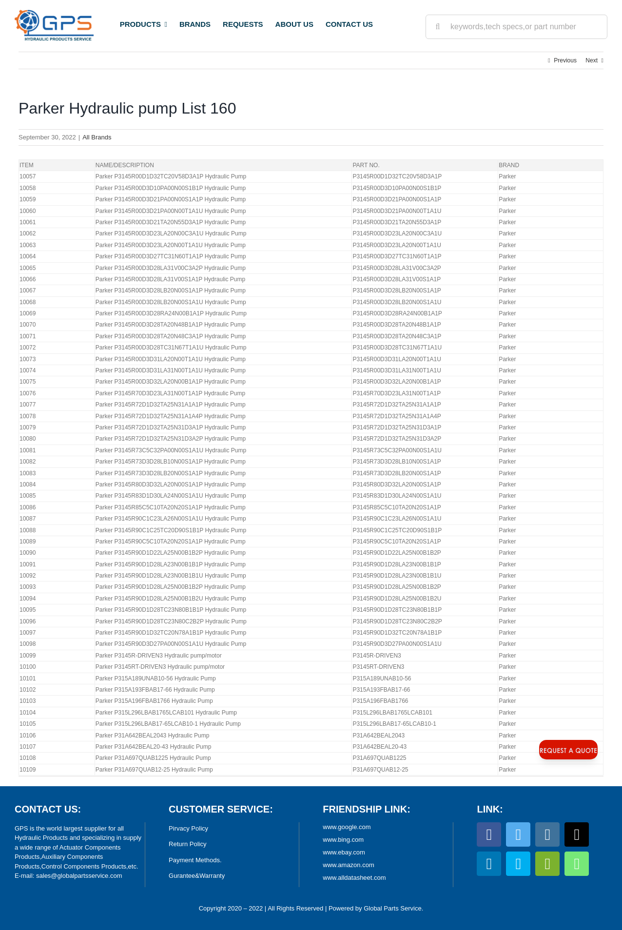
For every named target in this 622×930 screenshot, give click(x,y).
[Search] (438, 27)
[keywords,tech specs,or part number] (516, 27)
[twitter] (518, 834)
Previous (565, 60)
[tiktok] (576, 834)
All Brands (96, 137)
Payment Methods (194, 860)
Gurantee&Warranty (197, 875)
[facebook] (489, 834)
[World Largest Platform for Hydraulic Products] (54, 12)
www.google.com (346, 827)
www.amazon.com (348, 865)
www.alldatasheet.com (354, 877)
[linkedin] (489, 864)
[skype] (518, 864)
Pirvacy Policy (188, 828)
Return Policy (187, 844)
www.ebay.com (344, 852)
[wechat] (547, 864)
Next (591, 60)
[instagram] (547, 834)
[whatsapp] (576, 864)
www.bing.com (343, 839)
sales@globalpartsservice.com (79, 875)
